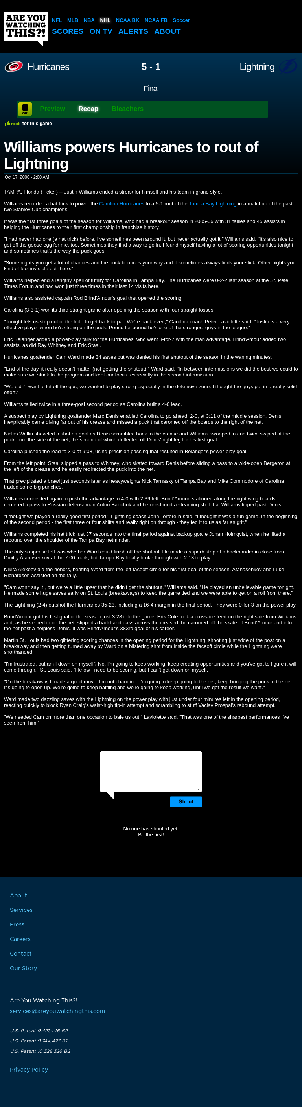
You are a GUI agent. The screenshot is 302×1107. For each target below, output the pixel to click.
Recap (88, 109)
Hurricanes (48, 67)
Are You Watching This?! (26, 29)
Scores (67, 31)
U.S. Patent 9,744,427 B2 (39, 1041)
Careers (20, 939)
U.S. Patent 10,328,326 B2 (40, 1051)
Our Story (23, 968)
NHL (105, 20)
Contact (21, 954)
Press (17, 925)
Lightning (257, 67)
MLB (72, 20)
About (167, 31)
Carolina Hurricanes (121, 204)
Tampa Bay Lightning (212, 204)
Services (21, 910)
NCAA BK (127, 20)
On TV (101, 31)
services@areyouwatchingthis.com (57, 1011)
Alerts (133, 31)
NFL (57, 20)
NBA (89, 20)
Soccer (181, 20)
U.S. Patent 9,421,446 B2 (39, 1030)
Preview (52, 109)
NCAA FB (156, 20)
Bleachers (128, 109)
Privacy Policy (29, 1070)
